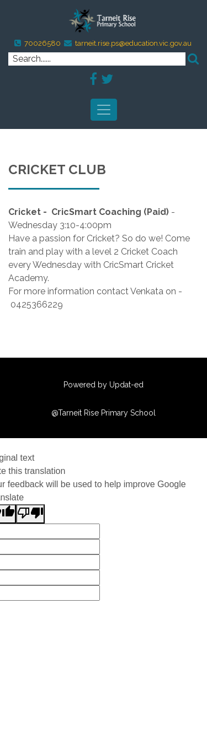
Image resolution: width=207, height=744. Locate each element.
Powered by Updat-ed (103, 384)
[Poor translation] (30, 514)
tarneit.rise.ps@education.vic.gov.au (133, 43)
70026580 (42, 43)
